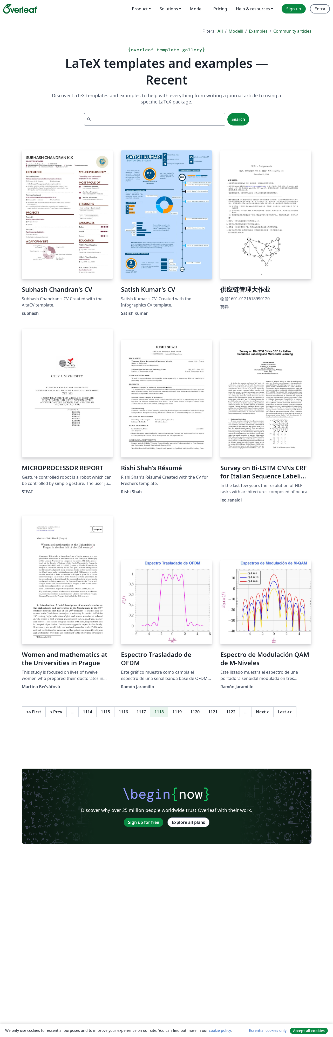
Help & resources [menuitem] (253, 9)
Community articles (292, 31)
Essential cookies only (268, 1030)
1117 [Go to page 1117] (141, 712)
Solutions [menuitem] (169, 9)
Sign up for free (143, 822)
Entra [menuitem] (320, 9)
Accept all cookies (309, 1030)
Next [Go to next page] (262, 712)
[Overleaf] (20, 9)
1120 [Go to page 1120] (195, 712)
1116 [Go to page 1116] (123, 712)
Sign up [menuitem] (293, 9)
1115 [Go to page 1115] (105, 712)
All (220, 31)
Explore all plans (188, 822)
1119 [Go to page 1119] (177, 712)
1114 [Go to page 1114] (87, 712)
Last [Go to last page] (285, 712)
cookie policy (220, 1030)
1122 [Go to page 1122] (230, 712)
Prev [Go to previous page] (56, 712)
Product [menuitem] (140, 9)
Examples (258, 31)
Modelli (236, 31)
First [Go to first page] (33, 712)
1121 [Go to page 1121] (213, 712)
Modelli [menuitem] (197, 9)
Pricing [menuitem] (220, 9)
